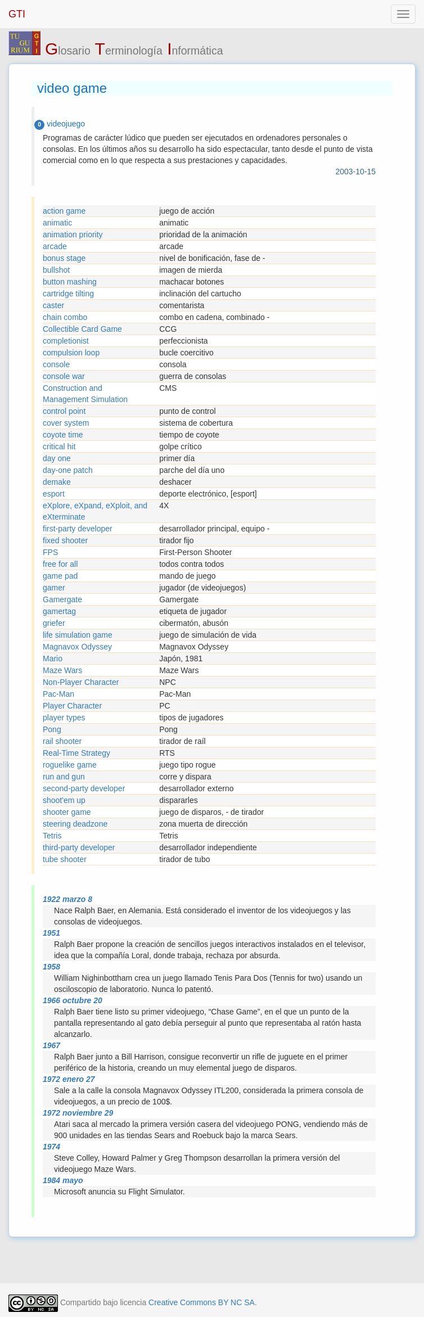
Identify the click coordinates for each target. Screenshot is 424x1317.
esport (54, 493)
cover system (66, 422)
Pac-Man (58, 693)
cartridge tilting (68, 293)
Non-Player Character (81, 682)
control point (64, 411)
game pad (60, 575)
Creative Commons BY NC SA (201, 1302)
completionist (66, 340)
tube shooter (65, 859)
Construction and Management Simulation (85, 394)
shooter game (67, 812)
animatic (57, 222)
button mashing (70, 281)
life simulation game (77, 634)
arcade (55, 246)
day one (57, 458)
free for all (60, 564)
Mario (52, 658)
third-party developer (79, 847)
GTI (16, 14)
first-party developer (77, 528)
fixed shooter (65, 540)
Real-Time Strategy (76, 752)
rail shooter (62, 741)
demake (57, 481)
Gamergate (62, 599)
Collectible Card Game (82, 328)
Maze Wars (62, 670)
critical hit (59, 446)
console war (64, 376)
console (56, 364)
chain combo (65, 317)
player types (64, 717)
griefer (54, 623)
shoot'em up (64, 800)
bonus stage (64, 258)
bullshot (56, 269)
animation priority (73, 234)
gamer (54, 587)
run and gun (64, 776)
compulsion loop (71, 352)
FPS (50, 552)
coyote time (63, 434)
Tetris (52, 835)
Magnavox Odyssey (77, 646)
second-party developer (84, 788)
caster (53, 305)
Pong (52, 729)
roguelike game (70, 764)
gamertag (59, 611)
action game (64, 210)
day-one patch (68, 470)
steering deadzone (75, 823)
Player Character (72, 705)
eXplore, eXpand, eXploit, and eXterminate (95, 511)
